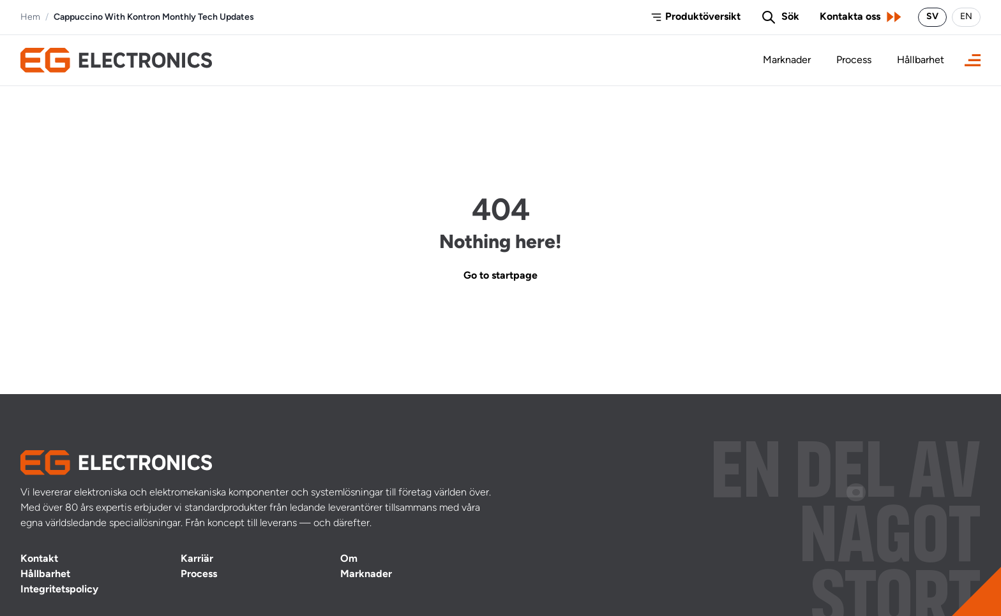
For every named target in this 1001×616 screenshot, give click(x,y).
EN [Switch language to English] (966, 17)
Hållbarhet (920, 60)
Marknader (787, 60)
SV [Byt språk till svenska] (932, 17)
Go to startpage (500, 276)
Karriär (197, 559)
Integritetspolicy (59, 590)
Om (349, 559)
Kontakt (39, 559)
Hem (30, 17)
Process (853, 60)
